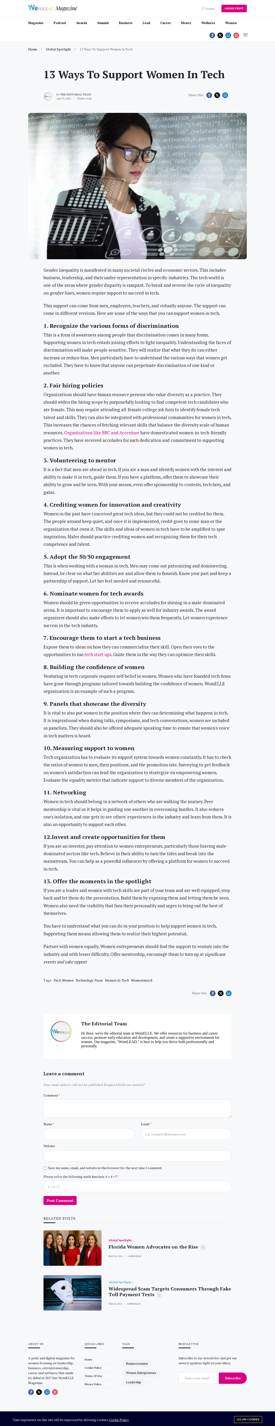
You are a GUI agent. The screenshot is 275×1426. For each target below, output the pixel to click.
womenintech (141, 980)
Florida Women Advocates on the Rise (153, 1247)
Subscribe (233, 1378)
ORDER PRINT (234, 8)
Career (165, 23)
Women (231, 23)
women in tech (117, 980)
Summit (103, 23)
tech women (63, 980)
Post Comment (60, 1200)
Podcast (60, 23)
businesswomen (137, 1363)
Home (32, 49)
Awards (81, 23)
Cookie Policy (119, 1420)
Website (49, 1146)
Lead (146, 23)
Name (48, 1124)
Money (186, 23)
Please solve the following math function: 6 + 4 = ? (80, 1176)
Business (126, 23)
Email (145, 1124)
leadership (133, 1382)
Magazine (35, 23)
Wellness (208, 23)
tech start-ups (97, 654)
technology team (89, 980)
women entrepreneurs (141, 1373)
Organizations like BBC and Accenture (101, 433)
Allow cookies (248, 1419)
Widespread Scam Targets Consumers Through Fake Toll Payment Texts (170, 1292)
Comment (51, 1095)
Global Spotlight (58, 49)
